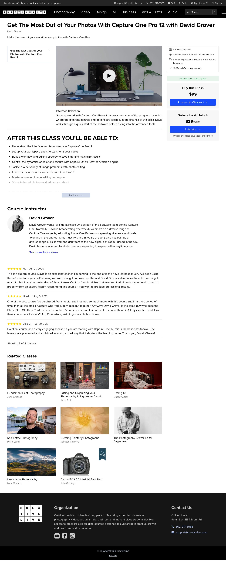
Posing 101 (120, 393)
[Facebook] (64, 536)
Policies (113, 555)
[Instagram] (72, 536)
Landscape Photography (22, 479)
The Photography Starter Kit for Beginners (133, 439)
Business (128, 12)
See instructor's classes (43, 252)
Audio (172, 12)
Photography (64, 12)
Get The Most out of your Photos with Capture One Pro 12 (26, 53)
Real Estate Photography (22, 438)
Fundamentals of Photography (26, 393)
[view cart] (183, 3)
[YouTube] (57, 536)
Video (85, 12)
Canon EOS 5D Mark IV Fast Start (81, 479)
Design (101, 12)
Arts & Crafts (152, 12)
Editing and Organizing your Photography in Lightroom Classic (81, 394)
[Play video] (109, 76)
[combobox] (201, 12)
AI (114, 12)
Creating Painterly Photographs (80, 438)
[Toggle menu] (224, 12)
